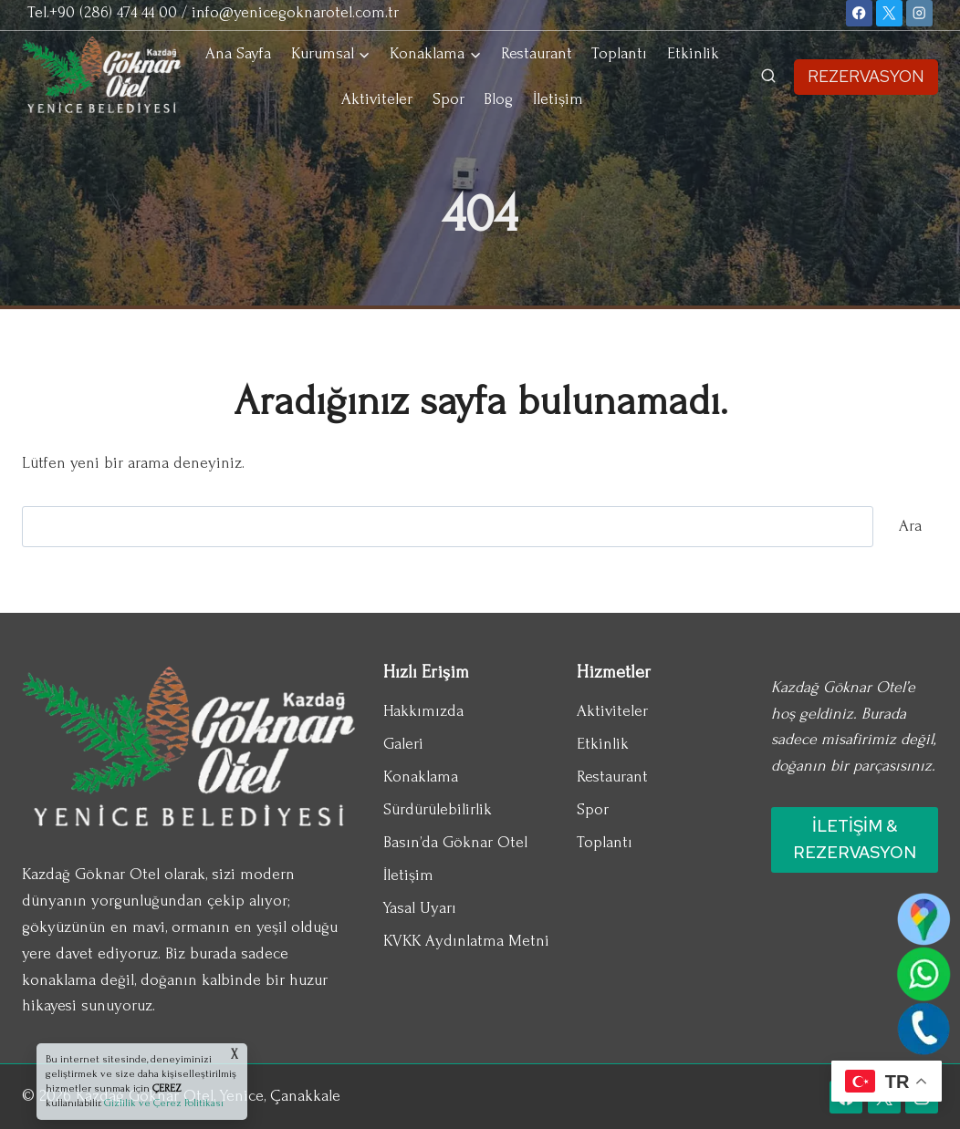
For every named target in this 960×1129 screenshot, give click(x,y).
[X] (889, 13)
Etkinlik (693, 53)
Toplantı (619, 53)
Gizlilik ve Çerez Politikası (162, 1103)
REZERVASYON (866, 76)
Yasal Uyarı (419, 908)
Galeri (403, 743)
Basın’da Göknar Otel (455, 842)
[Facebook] (859, 13)
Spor (448, 99)
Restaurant (536, 53)
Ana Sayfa (238, 53)
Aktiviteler (376, 99)
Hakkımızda (423, 711)
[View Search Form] (768, 76)
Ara (910, 525)
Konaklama (420, 776)
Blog (498, 99)
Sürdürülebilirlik (437, 809)
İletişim (558, 99)
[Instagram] (919, 13)
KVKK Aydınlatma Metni (466, 940)
